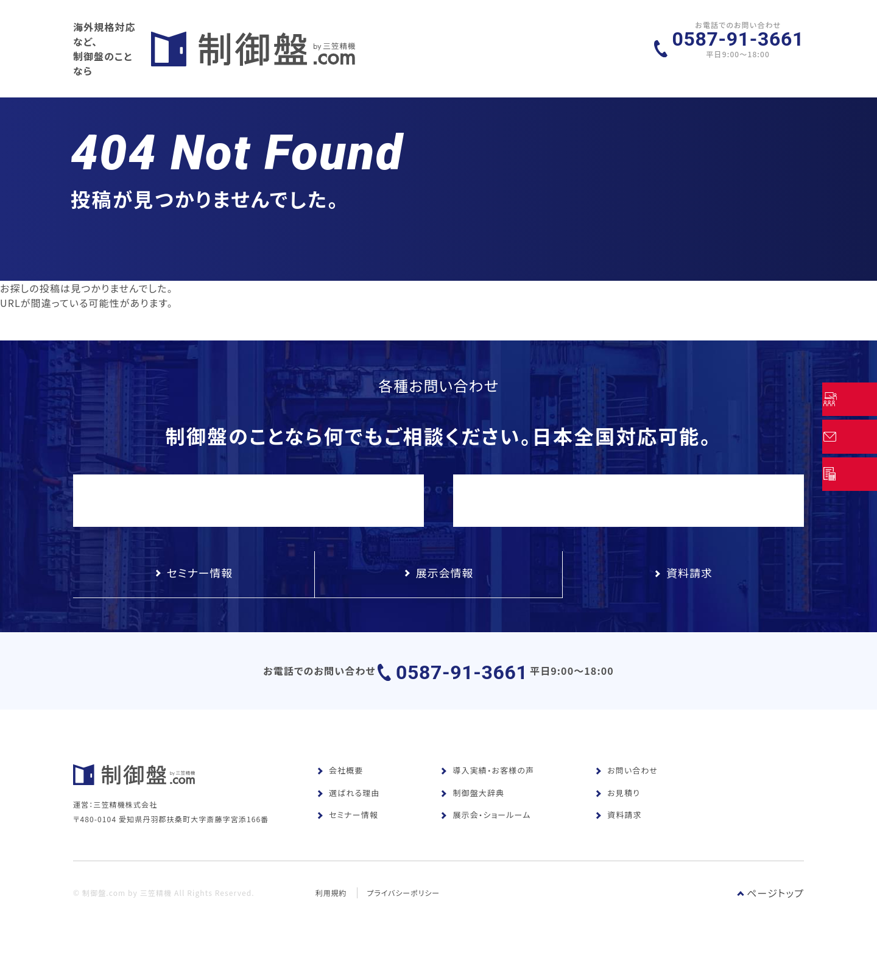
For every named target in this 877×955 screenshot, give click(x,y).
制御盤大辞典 (472, 806)
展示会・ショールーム (485, 828)
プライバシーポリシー (404, 923)
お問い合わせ (626, 783)
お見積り (617, 806)
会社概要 (340, 783)
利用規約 (331, 923)
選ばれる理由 (348, 806)
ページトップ (770, 923)
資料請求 (618, 828)
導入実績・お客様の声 (487, 783)
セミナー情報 (347, 828)
